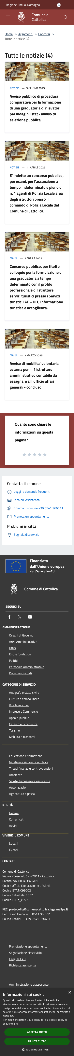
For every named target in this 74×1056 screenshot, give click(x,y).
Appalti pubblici (19, 717)
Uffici (12, 648)
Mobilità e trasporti (22, 736)
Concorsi (44, 34)
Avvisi (14, 258)
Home (9, 34)
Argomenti (25, 34)
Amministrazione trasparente (29, 984)
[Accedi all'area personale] (59, 5)
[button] (37, 1049)
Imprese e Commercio (23, 711)
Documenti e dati (20, 673)
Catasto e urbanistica (23, 724)
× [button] (69, 992)
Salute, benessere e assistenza (29, 781)
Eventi (13, 849)
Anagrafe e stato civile (24, 692)
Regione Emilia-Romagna (23, 4)
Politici (13, 660)
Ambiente (15, 774)
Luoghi (13, 843)
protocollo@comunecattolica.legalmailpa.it (38, 909)
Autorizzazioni (18, 787)
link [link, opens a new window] (16, 1023)
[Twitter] (20, 617)
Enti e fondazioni (20, 654)
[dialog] (37, 1022)
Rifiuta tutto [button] (37, 1041)
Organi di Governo (21, 635)
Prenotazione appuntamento (28, 946)
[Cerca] (65, 17)
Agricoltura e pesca (22, 793)
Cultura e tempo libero (24, 698)
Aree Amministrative (23, 641)
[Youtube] (30, 617)
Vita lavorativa (19, 705)
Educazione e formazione (25, 755)
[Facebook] (9, 617)
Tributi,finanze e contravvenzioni (31, 768)
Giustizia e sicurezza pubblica (28, 762)
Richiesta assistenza (22, 965)
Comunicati (16, 819)
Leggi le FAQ (17, 959)
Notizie (14, 88)
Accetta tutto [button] (37, 1032)
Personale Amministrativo (26, 666)
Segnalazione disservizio (25, 952)
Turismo (14, 730)
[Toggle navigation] (8, 17)
